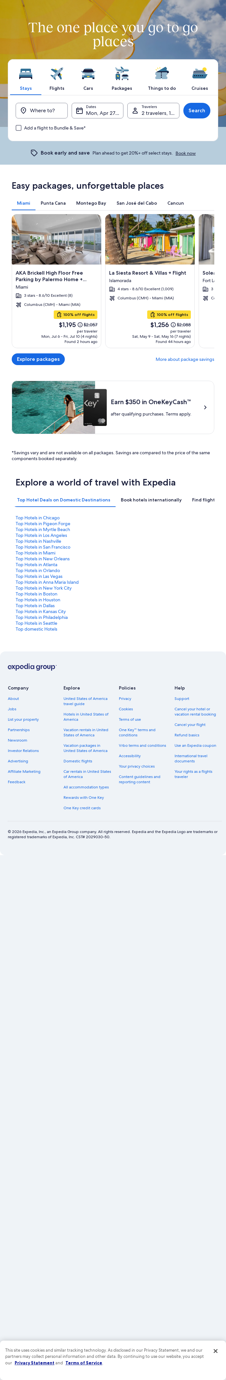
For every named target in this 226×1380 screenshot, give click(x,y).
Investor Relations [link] (23, 986)
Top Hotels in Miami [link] (35, 788)
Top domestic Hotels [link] (36, 864)
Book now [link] (186, 153)
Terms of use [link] (130, 954)
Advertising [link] (18, 996)
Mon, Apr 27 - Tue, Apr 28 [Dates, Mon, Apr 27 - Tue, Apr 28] (105, 113)
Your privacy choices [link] (137, 1001)
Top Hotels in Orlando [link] (38, 805)
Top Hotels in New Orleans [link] (43, 794)
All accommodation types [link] (86, 1022)
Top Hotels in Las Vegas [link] (39, 811)
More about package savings (185, 359)
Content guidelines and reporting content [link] (140, 1014)
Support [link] (182, 933)
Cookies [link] (126, 944)
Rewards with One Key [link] (84, 1032)
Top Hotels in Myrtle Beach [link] (43, 764)
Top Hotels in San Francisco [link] (43, 782)
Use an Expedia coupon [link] (195, 980)
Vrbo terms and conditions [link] (142, 980)
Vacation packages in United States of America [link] (85, 983)
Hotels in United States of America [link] (86, 952)
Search (197, 110)
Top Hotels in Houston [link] (38, 835)
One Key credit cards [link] (82, 1043)
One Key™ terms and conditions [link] (137, 968)
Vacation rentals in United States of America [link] (86, 968)
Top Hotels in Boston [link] (36, 829)
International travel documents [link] (191, 994)
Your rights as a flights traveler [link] (193, 1009)
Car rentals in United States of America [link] (87, 1009)
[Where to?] (42, 110)
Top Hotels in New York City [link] (44, 823)
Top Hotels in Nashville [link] (38, 776)
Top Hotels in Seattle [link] (36, 858)
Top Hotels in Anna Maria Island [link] (47, 817)
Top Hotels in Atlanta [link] (36, 799)
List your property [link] (23, 954)
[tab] (25, 77)
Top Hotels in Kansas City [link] (41, 846)
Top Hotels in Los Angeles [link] (41, 770)
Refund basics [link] (187, 970)
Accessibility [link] (130, 991)
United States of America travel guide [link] (85, 936)
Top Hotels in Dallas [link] (35, 840)
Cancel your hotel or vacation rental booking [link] (195, 947)
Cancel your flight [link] (190, 960)
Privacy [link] (125, 933)
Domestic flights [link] (78, 996)
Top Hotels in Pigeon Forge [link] (43, 758)
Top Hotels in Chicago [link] (38, 753)
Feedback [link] (16, 1017)
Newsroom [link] (17, 975)
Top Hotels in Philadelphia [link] (42, 852)
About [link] (13, 933)
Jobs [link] (12, 944)
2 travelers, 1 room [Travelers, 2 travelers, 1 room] (160, 113)
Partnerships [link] (19, 965)
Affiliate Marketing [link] (24, 1006)
